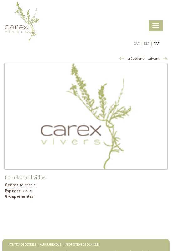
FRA (156, 43)
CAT (137, 43)
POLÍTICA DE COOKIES (22, 245)
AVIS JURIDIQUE (50, 245)
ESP (146, 43)
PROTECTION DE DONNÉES (82, 245)
